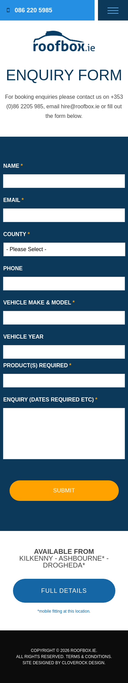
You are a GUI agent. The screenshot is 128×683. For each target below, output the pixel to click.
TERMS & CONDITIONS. (89, 656)
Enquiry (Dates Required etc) (50, 399)
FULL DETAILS (64, 590)
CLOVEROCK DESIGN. (83, 662)
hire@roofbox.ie (80, 106)
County (16, 234)
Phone (13, 268)
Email (13, 200)
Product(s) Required (37, 365)
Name (13, 166)
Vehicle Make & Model (38, 302)
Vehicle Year (23, 337)
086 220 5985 (29, 10)
